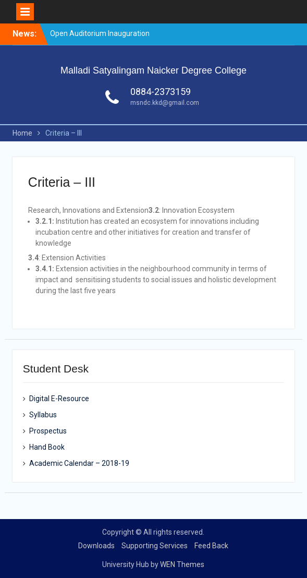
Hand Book (47, 447)
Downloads (96, 545)
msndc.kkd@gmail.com (164, 102)
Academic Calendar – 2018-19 (79, 463)
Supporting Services (154, 545)
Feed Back (211, 545)
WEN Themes (182, 564)
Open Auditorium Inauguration (100, 33)
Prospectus (48, 431)
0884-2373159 (160, 91)
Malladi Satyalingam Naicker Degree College (153, 70)
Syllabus (43, 415)
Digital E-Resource (59, 398)
